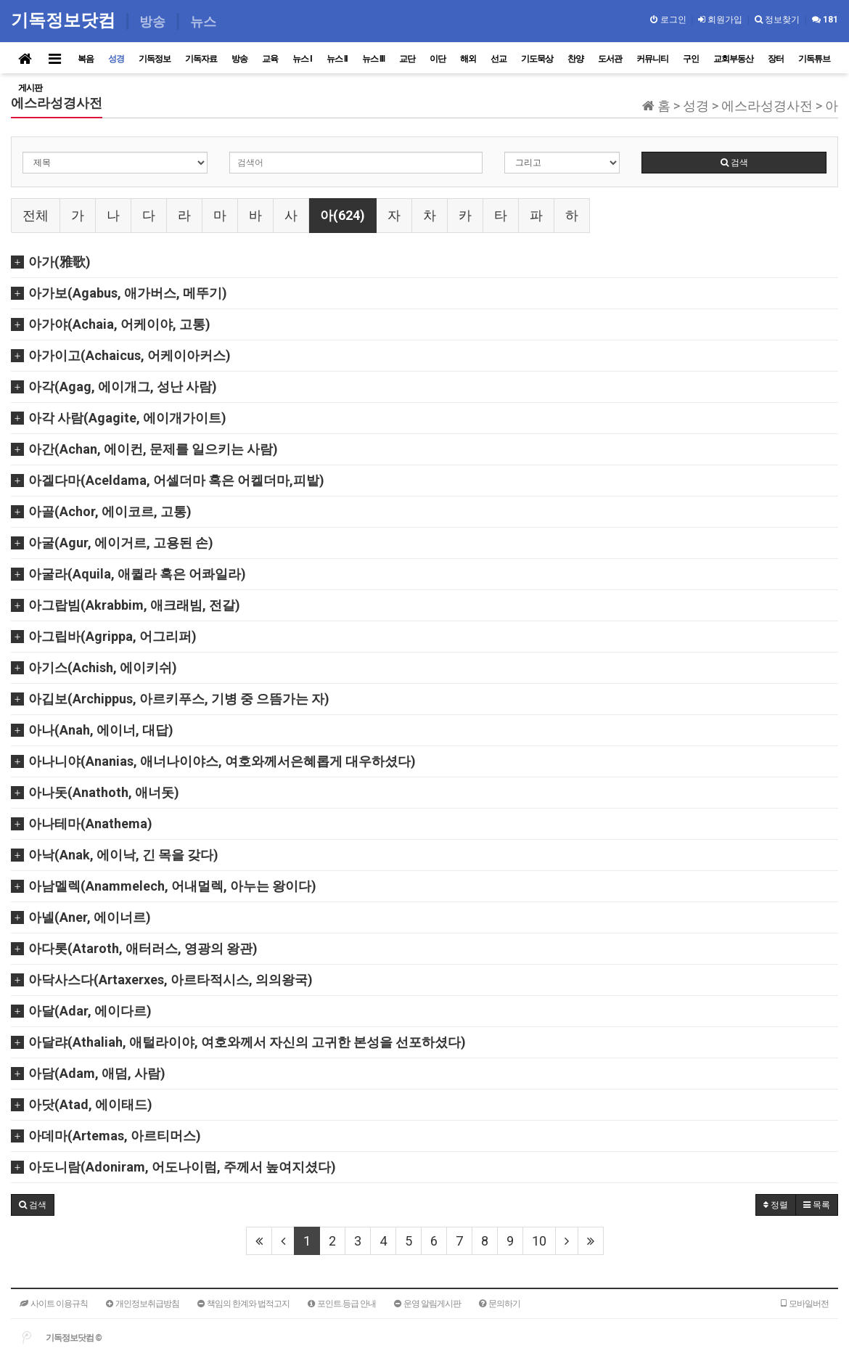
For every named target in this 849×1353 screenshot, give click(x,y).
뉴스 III (373, 59)
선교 (498, 59)
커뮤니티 (652, 59)
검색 (734, 163)
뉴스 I (302, 59)
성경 (116, 59)
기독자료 (201, 59)
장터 (776, 59)
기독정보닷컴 (65, 20)
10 (539, 1240)
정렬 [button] (775, 1205)
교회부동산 (733, 59)
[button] (32, 1205)
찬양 (575, 59)
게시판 (30, 88)
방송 (239, 59)
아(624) (342, 215)
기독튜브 (814, 59)
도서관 (610, 59)
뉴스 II (337, 59)
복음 (86, 59)
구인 (691, 59)
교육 (270, 59)
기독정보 (155, 59)
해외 (468, 59)
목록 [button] (816, 1205)
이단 (438, 59)
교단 (407, 59)
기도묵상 (537, 59)
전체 (35, 215)
